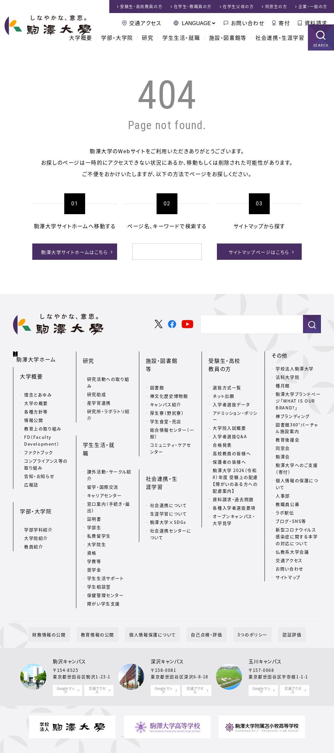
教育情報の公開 (110, 607)
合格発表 (222, 433)
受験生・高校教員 (141, 6)
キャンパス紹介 (165, 384)
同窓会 (283, 447)
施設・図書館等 (228, 46)
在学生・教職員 (193, 6)
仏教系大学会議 (292, 550)
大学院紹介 (36, 519)
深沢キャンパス (167, 633)
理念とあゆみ (38, 386)
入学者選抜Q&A (230, 425)
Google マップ (65, 662)
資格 (92, 523)
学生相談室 (99, 557)
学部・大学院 (117, 46)
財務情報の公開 (70, 607)
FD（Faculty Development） (41, 431)
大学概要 (80, 46)
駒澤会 (283, 455)
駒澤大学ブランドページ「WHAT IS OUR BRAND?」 (298, 400)
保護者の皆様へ (229, 450)
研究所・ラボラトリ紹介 (108, 403)
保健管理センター (105, 565)
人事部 (283, 495)
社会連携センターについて (170, 495)
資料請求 (316, 23)
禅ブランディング (293, 415)
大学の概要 (36, 394)
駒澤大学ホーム (39, 353)
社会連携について (168, 467)
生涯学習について (168, 475)
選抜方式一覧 (227, 376)
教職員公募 (287, 503)
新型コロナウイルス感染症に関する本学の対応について (297, 535)
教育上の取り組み (43, 420)
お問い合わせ (248, 23)
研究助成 (96, 383)
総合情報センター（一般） (172, 413)
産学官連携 (99, 391)
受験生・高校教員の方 (232, 358)
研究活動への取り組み (108, 370)
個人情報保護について (156, 607)
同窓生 (276, 6)
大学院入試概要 (229, 416)
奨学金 (94, 540)
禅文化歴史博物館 (169, 376)
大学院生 (96, 514)
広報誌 (31, 475)
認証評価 (270, 607)
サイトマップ (288, 576)
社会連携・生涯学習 (279, 46)
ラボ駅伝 (285, 512)
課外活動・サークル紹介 (109, 444)
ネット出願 (223, 384)
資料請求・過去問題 (233, 488)
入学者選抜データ (231, 393)
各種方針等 (36, 403)
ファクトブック (38, 443)
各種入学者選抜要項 (234, 496)
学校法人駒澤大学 (295, 367)
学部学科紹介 (38, 510)
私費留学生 (99, 506)
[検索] (159, 252)
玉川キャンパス (265, 633)
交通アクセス (145, 23)
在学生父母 (238, 6)
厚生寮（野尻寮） (167, 393)
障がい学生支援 (103, 573)
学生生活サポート (105, 548)
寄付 (284, 23)
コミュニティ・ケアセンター (170, 428)
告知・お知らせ (39, 467)
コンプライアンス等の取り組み (46, 455)
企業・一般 (312, 6)
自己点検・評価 (202, 607)
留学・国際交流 (102, 456)
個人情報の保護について (297, 482)
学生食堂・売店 (165, 401)
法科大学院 (287, 376)
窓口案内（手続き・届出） (108, 476)
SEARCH (321, 54)
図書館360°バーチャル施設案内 (297, 426)
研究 (147, 46)
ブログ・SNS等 (291, 520)
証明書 (94, 489)
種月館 (283, 384)
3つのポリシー (240, 607)
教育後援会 (287, 439)
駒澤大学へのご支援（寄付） (297, 467)
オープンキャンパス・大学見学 (234, 508)
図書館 (157, 367)
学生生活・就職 (181, 46)
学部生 (94, 497)
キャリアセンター (104, 465)
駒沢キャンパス (69, 633)
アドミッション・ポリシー (235, 404)
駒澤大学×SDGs (168, 483)
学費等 (94, 531)
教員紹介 (33, 527)
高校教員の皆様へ (232, 442)
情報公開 (33, 411)
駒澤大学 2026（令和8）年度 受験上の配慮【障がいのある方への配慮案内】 (235, 469)
